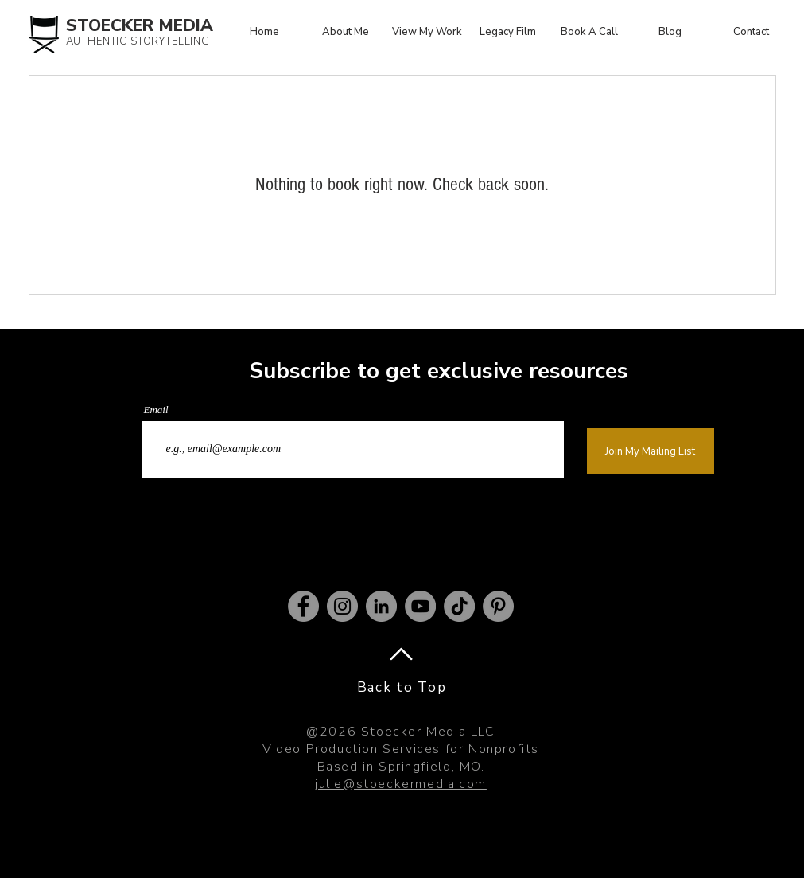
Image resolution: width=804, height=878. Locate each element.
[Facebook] (303, 606)
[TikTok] (459, 606)
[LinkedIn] (381, 606)
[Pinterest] (498, 606)
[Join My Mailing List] (650, 451)
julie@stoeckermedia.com (401, 784)
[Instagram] (342, 606)
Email (156, 409)
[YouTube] (420, 606)
